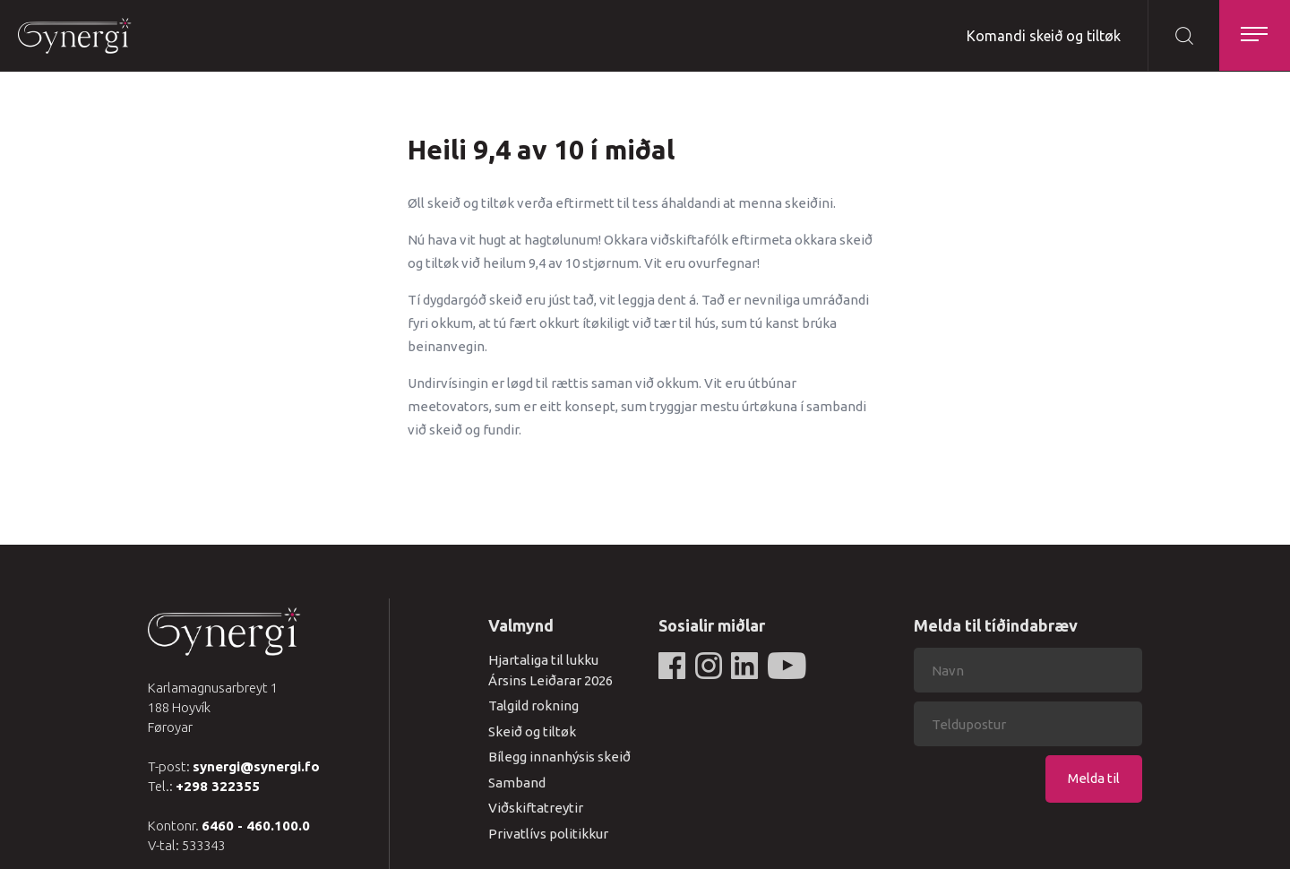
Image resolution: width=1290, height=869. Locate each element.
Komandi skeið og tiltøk (1043, 36)
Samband (517, 782)
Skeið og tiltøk (532, 731)
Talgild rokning (533, 705)
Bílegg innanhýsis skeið (559, 756)
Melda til (1094, 778)
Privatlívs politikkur (548, 833)
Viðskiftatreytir (535, 807)
